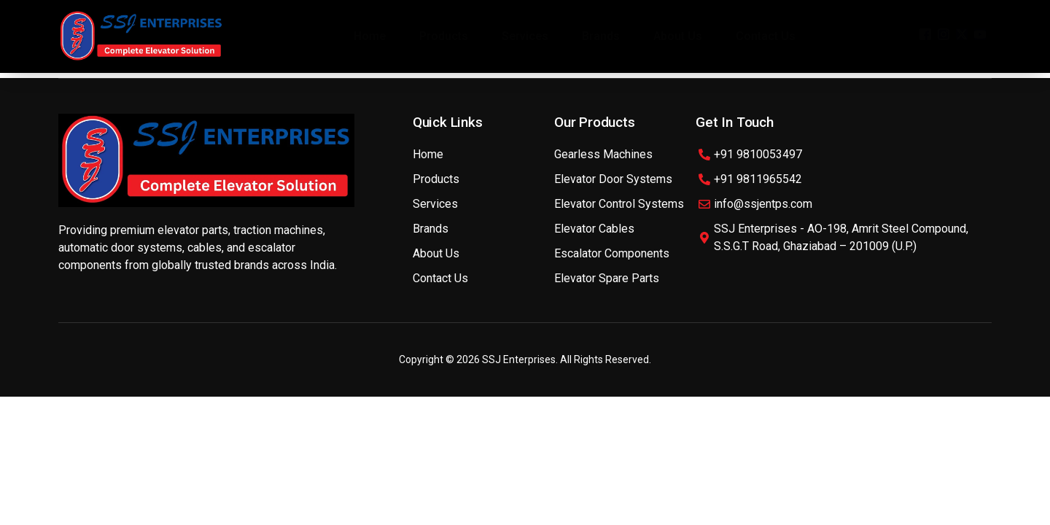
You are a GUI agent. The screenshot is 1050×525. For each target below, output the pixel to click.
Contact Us (766, 36)
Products (443, 36)
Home (370, 36)
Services (525, 36)
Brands (601, 36)
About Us (677, 36)
